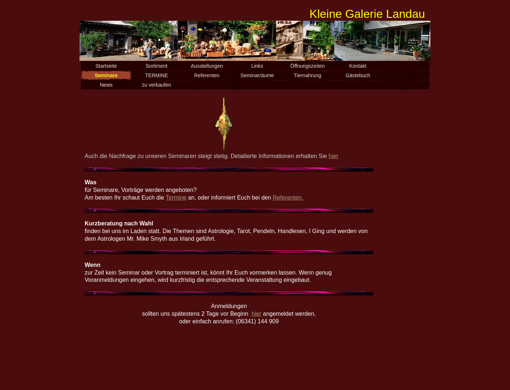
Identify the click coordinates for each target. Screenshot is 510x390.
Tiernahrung (307, 75)
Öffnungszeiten (307, 66)
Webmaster (93, 383)
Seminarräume (257, 75)
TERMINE (156, 75)
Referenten (206, 75)
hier (334, 156)
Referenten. (288, 197)
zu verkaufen (156, 85)
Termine (176, 197)
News (106, 85)
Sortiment (156, 66)
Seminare (105, 75)
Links (257, 66)
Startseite (106, 66)
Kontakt (357, 66)
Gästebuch (357, 75)
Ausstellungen (207, 66)
